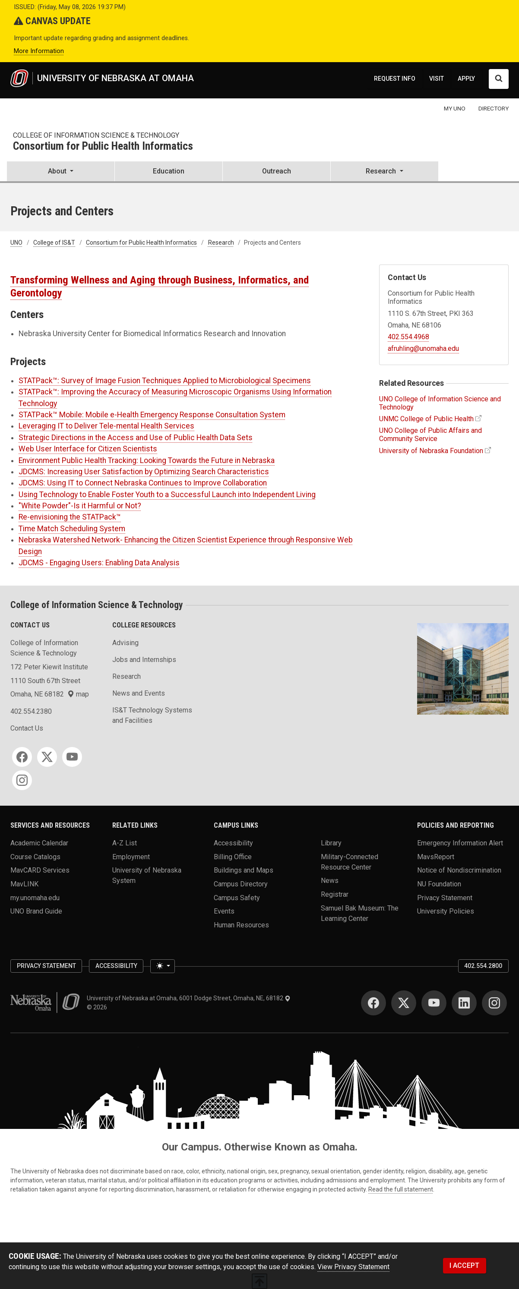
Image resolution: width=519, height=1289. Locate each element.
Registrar (334, 894)
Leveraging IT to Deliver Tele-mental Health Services (106, 426)
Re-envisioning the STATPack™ (70, 517)
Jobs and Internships (144, 660)
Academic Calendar (39, 843)
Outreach (276, 171)
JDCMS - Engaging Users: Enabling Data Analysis (99, 562)
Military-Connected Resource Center (349, 861)
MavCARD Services (40, 870)
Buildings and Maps (243, 870)
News (330, 880)
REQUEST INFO (394, 78)
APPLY (466, 78)
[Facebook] (22, 757)
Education (168, 171)
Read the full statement (400, 1189)
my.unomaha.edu (35, 897)
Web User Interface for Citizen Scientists (88, 448)
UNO (16, 242)
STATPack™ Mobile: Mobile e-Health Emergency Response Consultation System (152, 414)
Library (331, 843)
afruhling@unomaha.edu (423, 348)
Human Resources (241, 924)
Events (224, 911)
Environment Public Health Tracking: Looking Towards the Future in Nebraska (147, 460)
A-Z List (124, 843)
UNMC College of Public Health (426, 419)
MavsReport (435, 856)
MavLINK (24, 883)
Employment (131, 856)
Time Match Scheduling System (72, 528)
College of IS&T (54, 242)
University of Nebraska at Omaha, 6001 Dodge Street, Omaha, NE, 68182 (189, 998)
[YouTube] (72, 757)
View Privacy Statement (353, 1267)
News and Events (138, 693)
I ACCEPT (464, 1265)
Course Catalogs (35, 856)
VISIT (436, 78)
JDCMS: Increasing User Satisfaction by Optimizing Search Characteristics (144, 471)
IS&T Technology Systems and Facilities (152, 715)
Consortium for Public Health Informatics (103, 146)
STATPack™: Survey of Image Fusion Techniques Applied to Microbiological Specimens (165, 380)
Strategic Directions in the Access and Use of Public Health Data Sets (136, 437)
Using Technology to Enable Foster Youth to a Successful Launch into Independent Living (167, 494)
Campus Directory (241, 883)
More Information (39, 51)
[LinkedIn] (464, 1002)
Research (221, 242)
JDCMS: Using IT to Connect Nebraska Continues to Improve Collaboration (143, 483)
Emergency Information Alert (460, 843)
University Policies (445, 911)
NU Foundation (439, 883)
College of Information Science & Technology (96, 135)
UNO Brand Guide (36, 911)
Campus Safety (237, 897)
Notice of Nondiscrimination (459, 870)
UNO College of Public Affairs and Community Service (430, 434)
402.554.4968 (408, 337)
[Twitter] (47, 757)
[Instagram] (22, 780)
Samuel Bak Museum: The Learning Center (360, 913)
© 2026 (98, 1007)
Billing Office (233, 856)
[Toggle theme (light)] (162, 966)
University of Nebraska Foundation (431, 451)
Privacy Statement (444, 897)
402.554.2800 (483, 965)
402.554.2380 (31, 711)
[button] (60, 172)
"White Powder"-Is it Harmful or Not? (80, 505)
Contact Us (26, 728)
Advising (125, 643)
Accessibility (233, 843)
